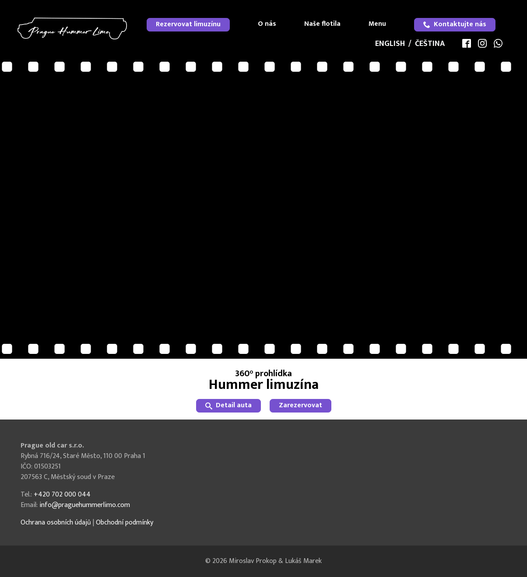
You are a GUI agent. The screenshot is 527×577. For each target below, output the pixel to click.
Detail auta (228, 405)
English (390, 43)
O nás (267, 24)
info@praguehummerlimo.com (84, 505)
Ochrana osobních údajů (56, 522)
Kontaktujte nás (454, 24)
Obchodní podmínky (124, 522)
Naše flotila (322, 24)
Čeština (430, 43)
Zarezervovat (300, 405)
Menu (377, 24)
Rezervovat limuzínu (188, 24)
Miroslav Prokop (253, 561)
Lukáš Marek (303, 561)
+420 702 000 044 (62, 494)
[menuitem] (188, 24)
